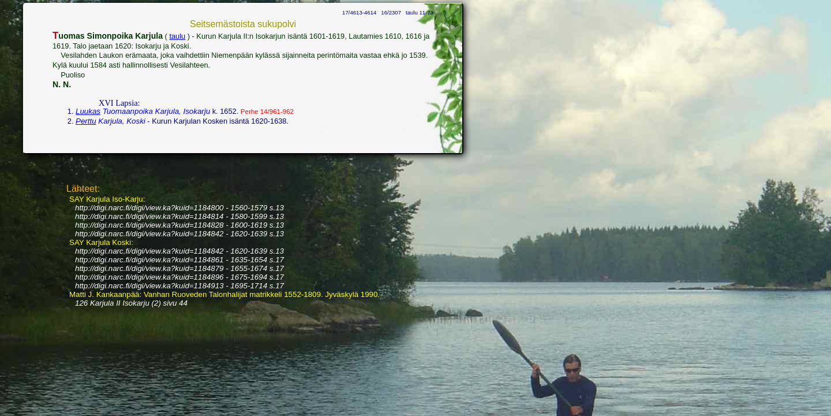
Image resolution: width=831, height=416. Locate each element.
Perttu (86, 121)
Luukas (88, 111)
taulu (177, 36)
